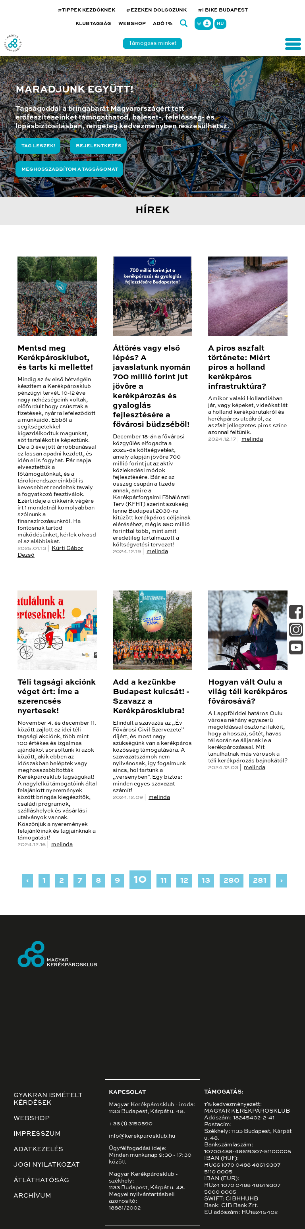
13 (206, 881)
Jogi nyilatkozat (47, 1165)
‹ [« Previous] (27, 881)
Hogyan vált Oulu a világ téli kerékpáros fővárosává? (248, 692)
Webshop (132, 23)
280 (231, 881)
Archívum (32, 1196)
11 (163, 881)
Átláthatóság (41, 1180)
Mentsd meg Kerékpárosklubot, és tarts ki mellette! (55, 358)
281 (259, 881)
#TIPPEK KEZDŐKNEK (86, 10)
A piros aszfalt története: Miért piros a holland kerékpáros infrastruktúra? (239, 368)
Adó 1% (163, 23)
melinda (157, 551)
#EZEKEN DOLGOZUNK (156, 10)
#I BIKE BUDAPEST (223, 10)
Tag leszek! (38, 146)
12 (184, 881)
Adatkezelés (38, 1149)
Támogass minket (152, 43)
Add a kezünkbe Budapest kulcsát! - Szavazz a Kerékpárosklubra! (151, 697)
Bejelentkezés (99, 146)
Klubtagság (93, 23)
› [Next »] (281, 881)
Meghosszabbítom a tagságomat (69, 169)
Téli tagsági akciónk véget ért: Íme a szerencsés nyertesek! (56, 697)
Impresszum (37, 1134)
